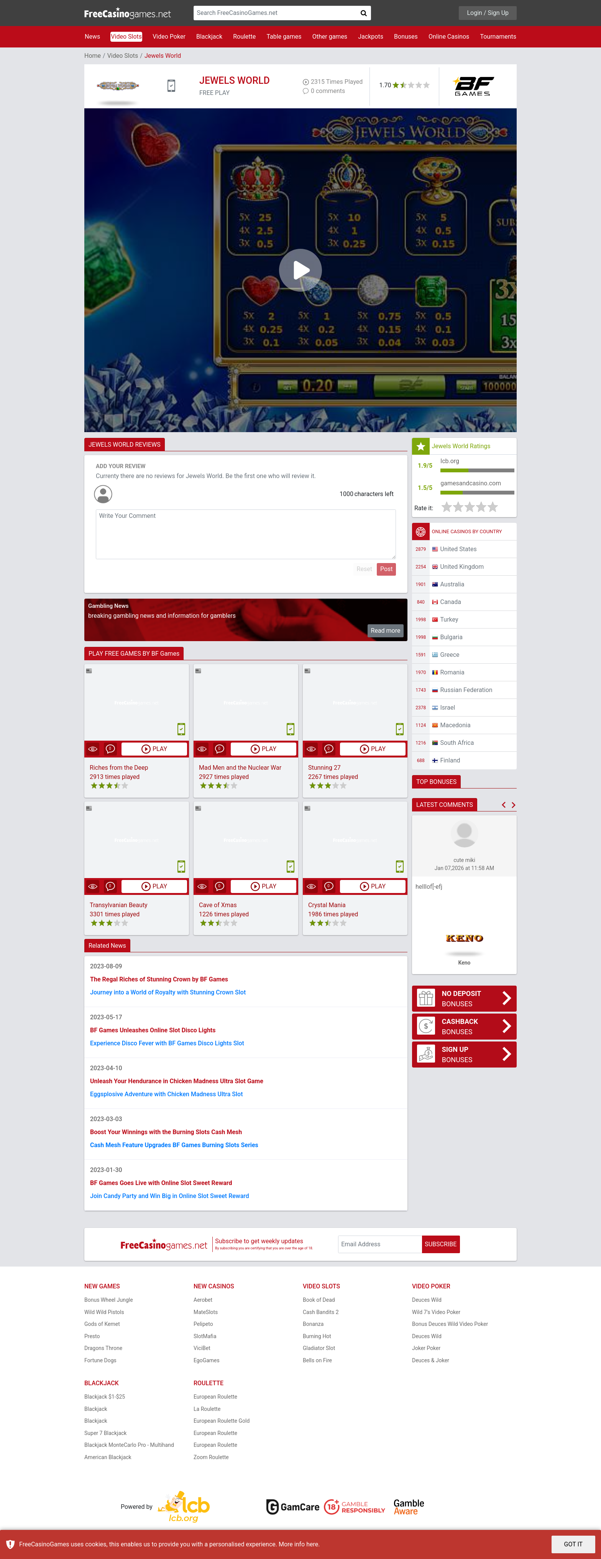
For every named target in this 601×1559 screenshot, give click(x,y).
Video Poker (169, 36)
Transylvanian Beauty (119, 905)
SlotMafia (205, 1336)
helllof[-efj (428, 886)
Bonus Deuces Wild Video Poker (450, 1324)
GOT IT (573, 1544)
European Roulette (215, 1397)
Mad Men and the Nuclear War (240, 767)
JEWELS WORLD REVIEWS (125, 444)
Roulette (244, 36)
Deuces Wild (427, 1300)
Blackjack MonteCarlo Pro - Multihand (129, 1445)
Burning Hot (317, 1336)
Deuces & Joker (430, 1360)
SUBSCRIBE (440, 1244)
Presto (92, 1336)
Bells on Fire (317, 1360)
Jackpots (370, 36)
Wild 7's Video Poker (436, 1312)
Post (386, 569)
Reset (364, 569)
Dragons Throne (103, 1348)
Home (92, 55)
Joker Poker (426, 1348)
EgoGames (207, 1360)
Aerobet (203, 1300)
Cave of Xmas (218, 905)
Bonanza (313, 1324)
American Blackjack (107, 1457)
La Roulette (207, 1409)
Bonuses (406, 36)
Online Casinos (449, 36)
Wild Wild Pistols (104, 1312)
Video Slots (126, 36)
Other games (329, 36)
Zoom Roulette (211, 1457)
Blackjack (209, 36)
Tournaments (498, 36)
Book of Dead (319, 1300)
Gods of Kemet (102, 1324)
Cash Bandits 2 (321, 1312)
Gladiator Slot (319, 1348)
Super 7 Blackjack (105, 1433)
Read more (386, 630)
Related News (107, 945)
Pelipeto (203, 1324)
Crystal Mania (327, 905)
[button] (504, 805)
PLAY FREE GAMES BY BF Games (134, 653)
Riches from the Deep (119, 767)
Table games (283, 36)
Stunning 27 (324, 767)
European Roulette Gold (222, 1421)
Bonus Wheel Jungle (108, 1300)
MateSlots (206, 1312)
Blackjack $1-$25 (104, 1397)
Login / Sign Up (488, 12)
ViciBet (202, 1348)
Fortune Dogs (100, 1360)
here (312, 1544)
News (92, 36)
